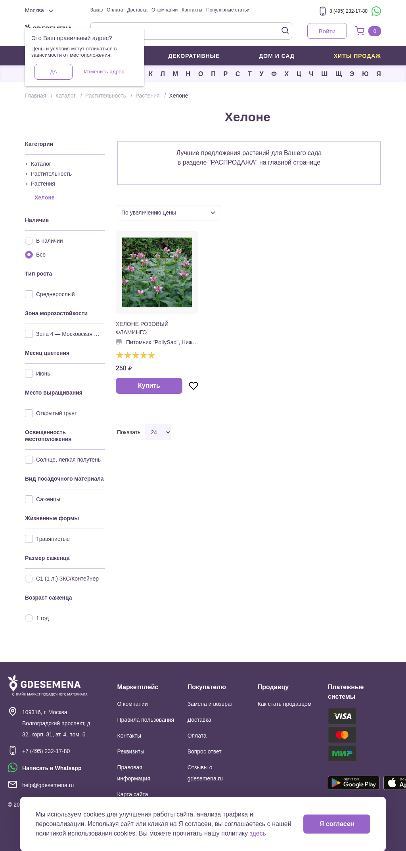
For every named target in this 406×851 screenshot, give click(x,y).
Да (53, 72)
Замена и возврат (210, 704)
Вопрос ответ (205, 751)
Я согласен (337, 823)
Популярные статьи (227, 10)
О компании (164, 10)
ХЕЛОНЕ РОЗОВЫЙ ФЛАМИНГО (142, 328)
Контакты (192, 10)
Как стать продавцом (285, 704)
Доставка (137, 10)
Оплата (115, 10)
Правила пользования (145, 720)
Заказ (96, 10)
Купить (149, 385)
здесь (258, 833)
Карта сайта (132, 794)
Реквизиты (131, 751)
